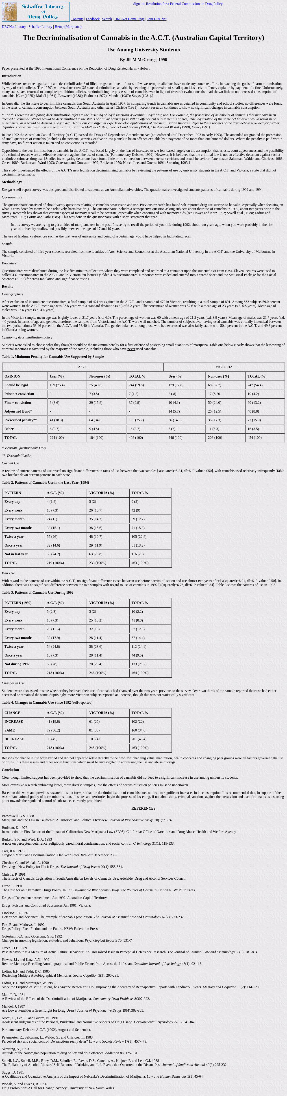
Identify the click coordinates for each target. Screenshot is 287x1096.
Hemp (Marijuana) (68, 27)
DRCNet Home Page (129, 19)
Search (107, 19)
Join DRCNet (157, 19)
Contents (77, 19)
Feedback (93, 19)
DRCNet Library (14, 27)
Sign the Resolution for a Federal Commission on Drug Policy (178, 4)
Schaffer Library (40, 27)
